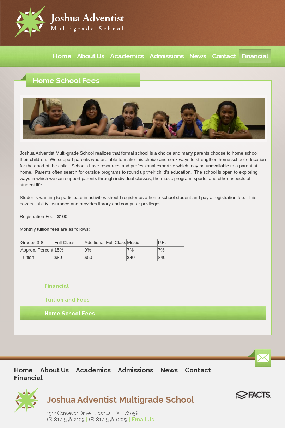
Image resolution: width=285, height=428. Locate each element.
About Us (54, 370)
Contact (198, 370)
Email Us (143, 419)
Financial (56, 286)
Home (23, 370)
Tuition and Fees (67, 300)
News (169, 370)
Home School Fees (69, 313)
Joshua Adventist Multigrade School (120, 400)
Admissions (135, 370)
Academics (93, 370)
